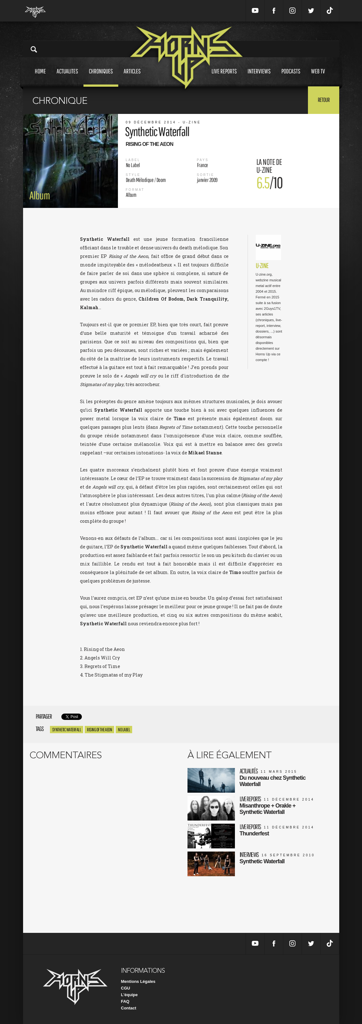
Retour (323, 99)
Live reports (224, 77)
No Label (124, 729)
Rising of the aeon (99, 729)
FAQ (125, 1001)
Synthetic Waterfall (66, 729)
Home (40, 77)
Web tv (318, 77)
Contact (128, 1008)
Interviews (259, 77)
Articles (132, 77)
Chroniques (100, 77)
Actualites (67, 77)
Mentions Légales (138, 981)
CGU (125, 988)
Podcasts (291, 77)
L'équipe (129, 994)
